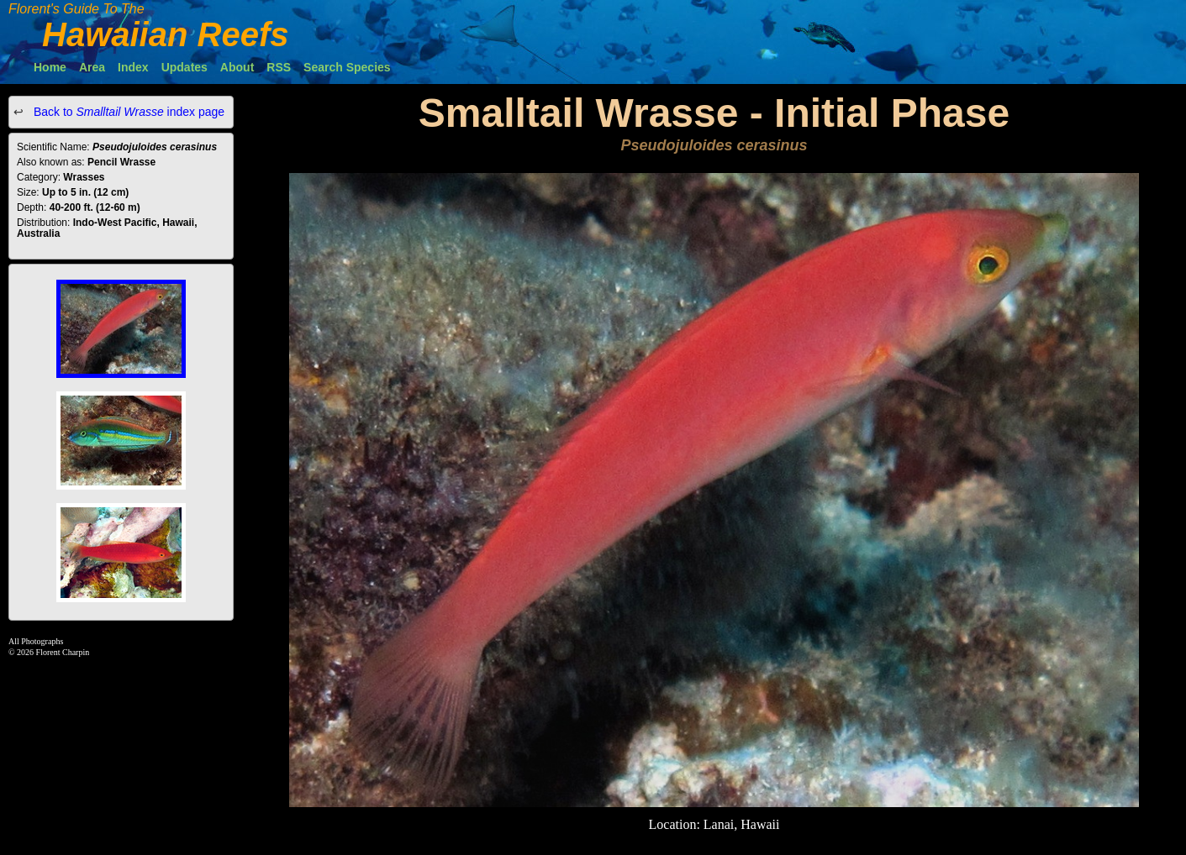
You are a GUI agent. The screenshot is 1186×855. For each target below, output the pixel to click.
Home (50, 67)
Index (133, 67)
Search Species (347, 67)
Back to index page (127, 111)
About (237, 67)
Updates (184, 67)
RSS (278, 67)
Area (92, 67)
